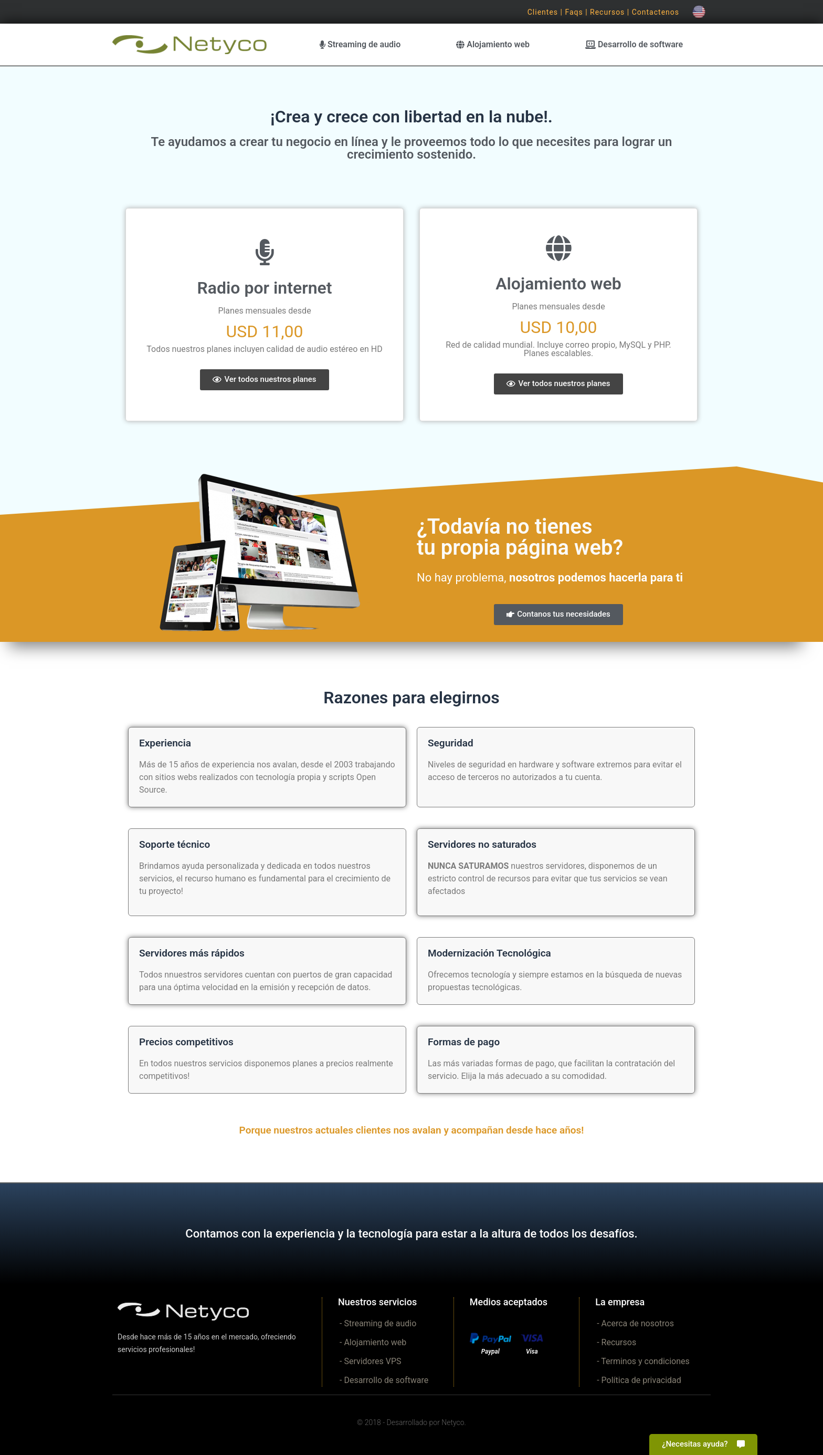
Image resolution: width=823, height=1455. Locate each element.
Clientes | (546, 12)
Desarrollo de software (634, 44)
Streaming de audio (360, 44)
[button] (264, 379)
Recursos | (611, 12)
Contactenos (655, 12)
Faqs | (577, 12)
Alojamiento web (493, 44)
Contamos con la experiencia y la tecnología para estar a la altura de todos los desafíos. (411, 1233)
